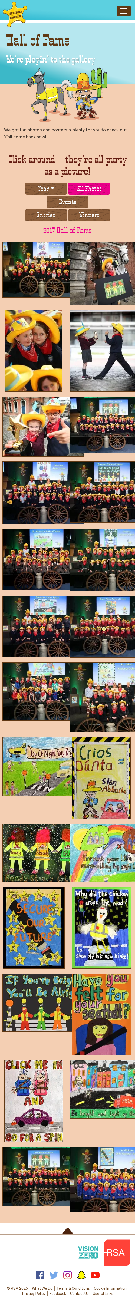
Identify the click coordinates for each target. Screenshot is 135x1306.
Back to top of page (67, 1231)
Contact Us (79, 1293)
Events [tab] (67, 201)
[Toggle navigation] (124, 11)
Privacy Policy (33, 1293)
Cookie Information (110, 1288)
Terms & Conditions (73, 1288)
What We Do (42, 1288)
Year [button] (43, 188)
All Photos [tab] (89, 188)
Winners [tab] (89, 215)
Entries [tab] (46, 215)
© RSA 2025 (17, 1288)
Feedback (58, 1293)
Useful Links (103, 1293)
